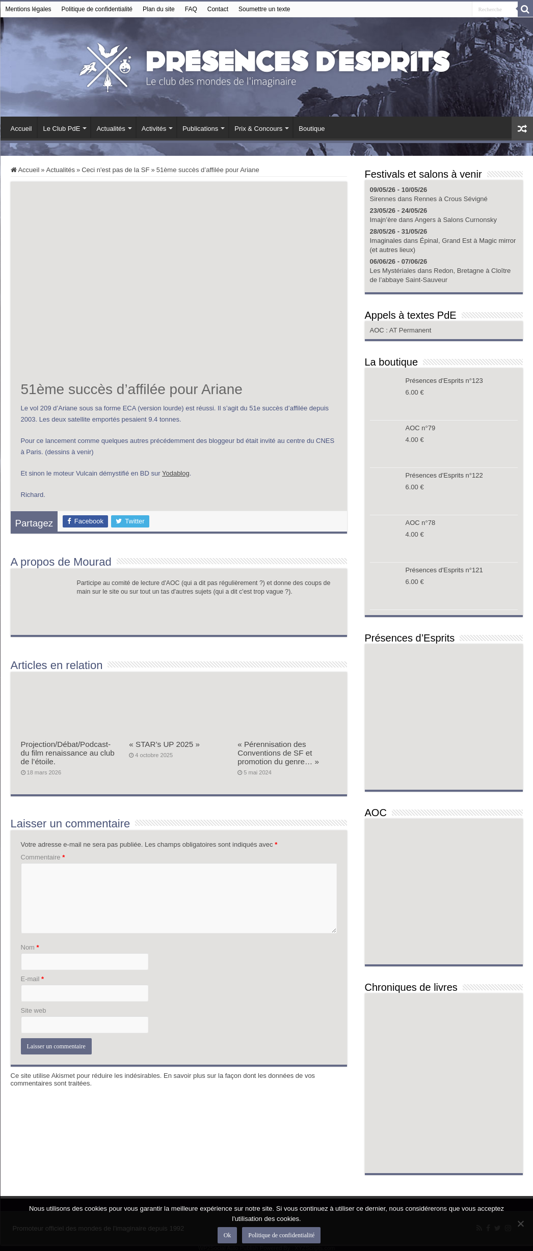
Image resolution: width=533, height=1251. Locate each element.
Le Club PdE (61, 128)
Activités (154, 128)
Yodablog (176, 473)
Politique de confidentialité (97, 9)
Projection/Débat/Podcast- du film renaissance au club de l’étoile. (68, 753)
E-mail (32, 979)
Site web (33, 1010)
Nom (30, 947)
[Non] (520, 1223)
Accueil (21, 128)
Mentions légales (28, 9)
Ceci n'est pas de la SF (115, 170)
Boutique (312, 128)
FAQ (191, 9)
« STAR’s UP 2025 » (164, 744)
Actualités (110, 128)
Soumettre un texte (264, 9)
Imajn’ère (383, 220)
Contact (217, 9)
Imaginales (386, 240)
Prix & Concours (258, 128)
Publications (200, 128)
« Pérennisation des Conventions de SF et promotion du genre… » (278, 753)
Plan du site (159, 9)
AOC (378, 330)
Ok (227, 1235)
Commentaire (43, 857)
